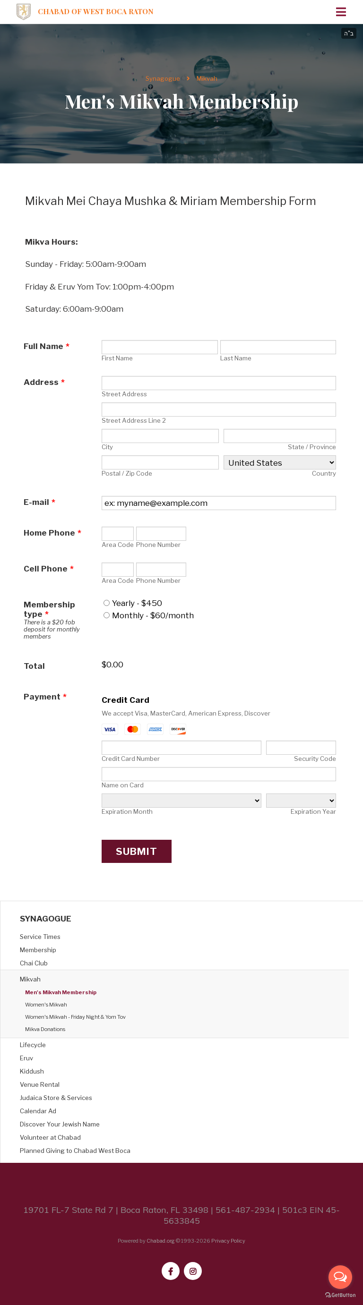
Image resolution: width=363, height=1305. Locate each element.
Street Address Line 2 (134, 420)
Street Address (124, 394)
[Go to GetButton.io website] (340, 1295)
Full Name (46, 346)
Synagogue (163, 78)
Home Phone (52, 532)
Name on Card (123, 785)
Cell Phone (49, 568)
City (107, 447)
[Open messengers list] (340, 1277)
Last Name (235, 358)
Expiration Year (313, 811)
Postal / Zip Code (127, 473)
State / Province (312, 447)
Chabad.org (161, 1240)
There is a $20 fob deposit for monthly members (52, 629)
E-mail (39, 502)
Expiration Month (127, 811)
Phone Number (158, 544)
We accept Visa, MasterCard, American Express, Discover (186, 713)
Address (44, 382)
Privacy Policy (228, 1240)
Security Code (315, 758)
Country (324, 473)
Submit (136, 851)
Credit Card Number (131, 758)
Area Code (118, 544)
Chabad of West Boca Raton (96, 11)
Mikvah (207, 78)
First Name (117, 358)
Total (34, 666)
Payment (45, 696)
